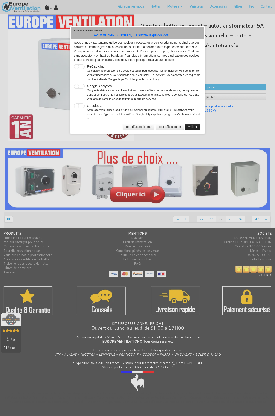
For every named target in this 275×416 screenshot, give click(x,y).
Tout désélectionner (138, 126)
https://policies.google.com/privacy (139, 79)
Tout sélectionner (169, 126)
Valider (192, 126)
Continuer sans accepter (88, 30)
